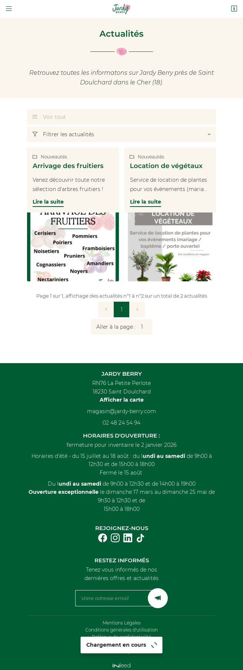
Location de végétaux (166, 166)
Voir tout (49, 117)
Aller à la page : (124, 326)
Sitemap (121, 647)
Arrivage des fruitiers (68, 166)
